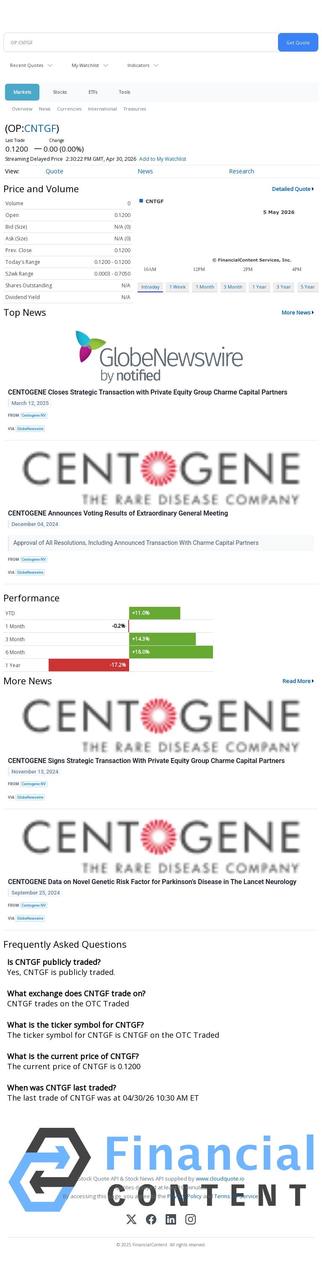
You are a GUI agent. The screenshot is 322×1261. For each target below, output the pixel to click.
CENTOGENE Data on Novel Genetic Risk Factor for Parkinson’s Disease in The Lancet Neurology (152, 882)
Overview (22, 109)
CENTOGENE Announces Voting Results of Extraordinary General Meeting (118, 513)
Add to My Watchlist (162, 158)
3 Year (284, 287)
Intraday (150, 287)
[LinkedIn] (170, 1220)
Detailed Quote (291, 189)
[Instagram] (190, 1220)
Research (241, 171)
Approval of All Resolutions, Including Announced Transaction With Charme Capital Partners (136, 543)
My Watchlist (85, 65)
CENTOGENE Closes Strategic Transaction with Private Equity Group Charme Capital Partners (148, 392)
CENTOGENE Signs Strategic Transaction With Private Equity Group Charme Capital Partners (146, 761)
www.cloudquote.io (220, 1178)
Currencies (69, 109)
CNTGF (40, 128)
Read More (297, 681)
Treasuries (135, 109)
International (102, 109)
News (44, 109)
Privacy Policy (184, 1196)
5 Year (308, 287)
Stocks (60, 92)
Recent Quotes (26, 65)
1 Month (205, 287)
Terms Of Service (236, 1196)
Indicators (138, 65)
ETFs (92, 92)
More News (296, 312)
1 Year (259, 287)
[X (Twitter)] (131, 1220)
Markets (22, 92)
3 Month (233, 287)
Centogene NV (34, 415)
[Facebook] (151, 1220)
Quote (54, 171)
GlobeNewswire (30, 429)
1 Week (177, 287)
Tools (124, 92)
